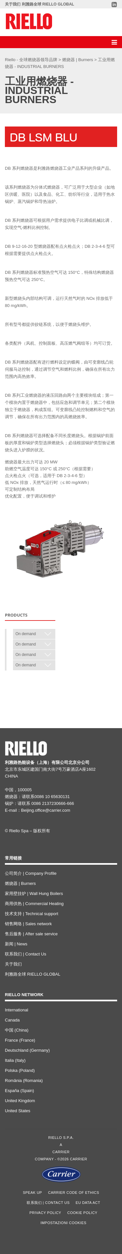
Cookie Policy (82, 1213)
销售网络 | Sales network (28, 923)
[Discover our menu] (113, 42)
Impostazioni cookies (63, 1223)
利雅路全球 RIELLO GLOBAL (48, 4)
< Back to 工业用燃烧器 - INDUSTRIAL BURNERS (52, 683)
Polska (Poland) (20, 1070)
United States (17, 1110)
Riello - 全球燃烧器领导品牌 (32, 59)
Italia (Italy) (15, 1060)
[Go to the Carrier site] (61, 1174)
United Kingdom (20, 1100)
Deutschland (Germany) (27, 1050)
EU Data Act (88, 1203)
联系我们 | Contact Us (25, 954)
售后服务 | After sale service (31, 933)
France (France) (20, 1040)
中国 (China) (16, 1030)
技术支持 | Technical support (31, 913)
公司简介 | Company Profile (31, 873)
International (16, 1009)
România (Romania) (24, 1080)
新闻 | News (16, 943)
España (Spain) (19, 1090)
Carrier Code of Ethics (73, 1192)
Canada (12, 1020)
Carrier (61, 1152)
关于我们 (12, 4)
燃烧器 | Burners (78, 59)
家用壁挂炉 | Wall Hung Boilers (34, 893)
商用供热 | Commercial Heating (34, 903)
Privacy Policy (45, 1213)
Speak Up (32, 1192)
